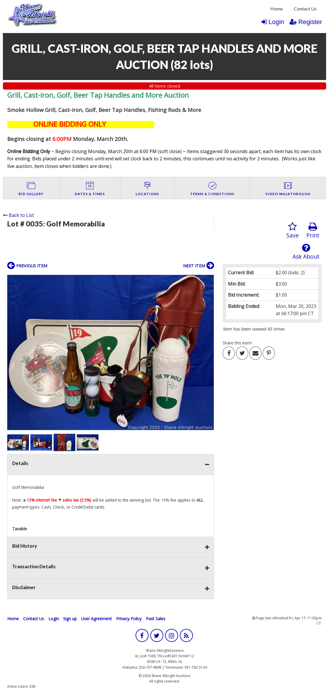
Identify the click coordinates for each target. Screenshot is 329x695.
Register (306, 22)
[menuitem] (276, 8)
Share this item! (237, 343)
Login (273, 22)
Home (276, 8)
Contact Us (305, 8)
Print (312, 230)
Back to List (18, 215)
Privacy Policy (129, 618)
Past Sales (155, 618)
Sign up (70, 618)
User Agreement (96, 618)
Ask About (306, 251)
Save (292, 230)
